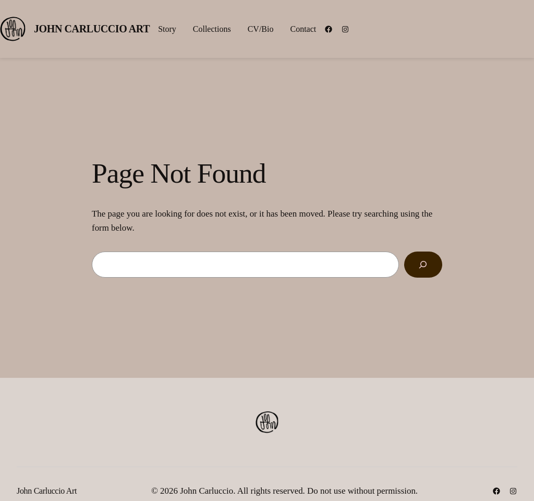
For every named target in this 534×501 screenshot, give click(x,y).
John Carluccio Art (92, 28)
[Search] (423, 265)
